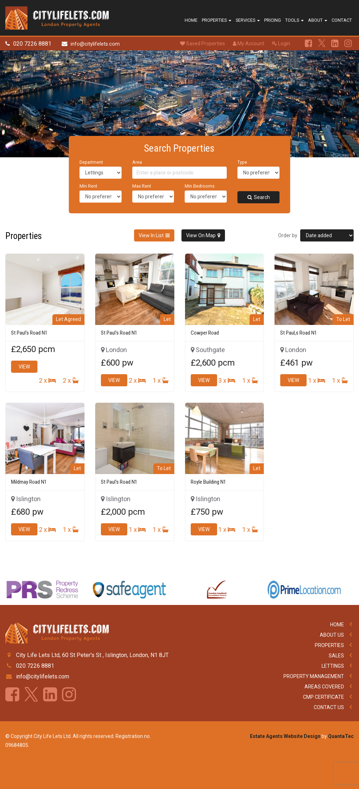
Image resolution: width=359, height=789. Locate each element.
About (317, 20)
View (24, 367)
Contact (342, 20)
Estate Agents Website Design (285, 736)
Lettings (333, 666)
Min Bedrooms (200, 186)
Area (137, 162)
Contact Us (329, 707)
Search (258, 197)
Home (191, 20)
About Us (332, 635)
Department (91, 162)
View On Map (201, 235)
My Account (248, 43)
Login (281, 43)
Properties (216, 20)
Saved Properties (202, 43)
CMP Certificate (323, 697)
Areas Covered (324, 686)
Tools (294, 20)
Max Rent (141, 186)
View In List (151, 235)
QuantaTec (341, 736)
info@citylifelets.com (95, 44)
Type (242, 162)
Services (248, 20)
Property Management (313, 676)
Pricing (272, 20)
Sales (336, 655)
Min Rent (88, 186)
